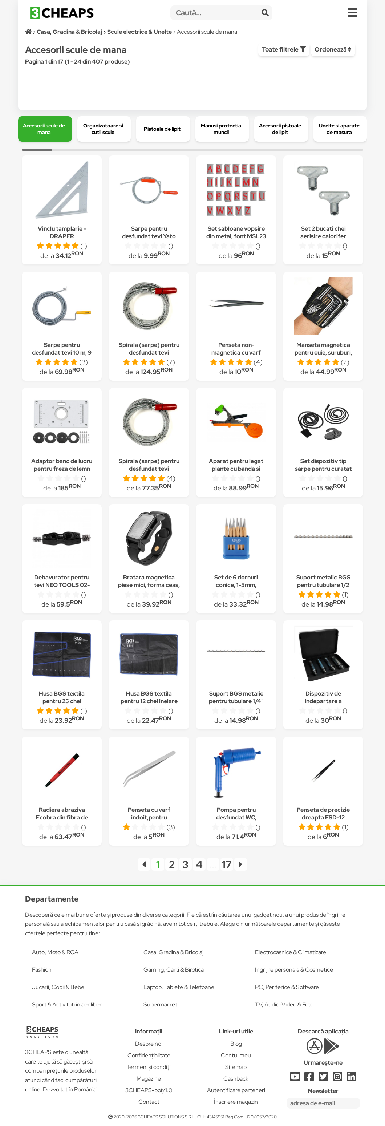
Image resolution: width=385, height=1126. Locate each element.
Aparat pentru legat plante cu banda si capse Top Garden (236, 468)
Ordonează (333, 49)
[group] (45, 129)
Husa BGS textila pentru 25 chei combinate (62, 701)
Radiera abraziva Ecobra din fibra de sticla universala (62, 817)
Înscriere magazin (236, 1102)
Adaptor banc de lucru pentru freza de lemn (61, 465)
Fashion (42, 969)
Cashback (235, 1078)
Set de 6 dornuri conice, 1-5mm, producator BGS (236, 585)
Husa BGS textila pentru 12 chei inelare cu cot (149, 701)
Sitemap (236, 1067)
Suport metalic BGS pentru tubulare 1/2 (323, 581)
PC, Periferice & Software (287, 987)
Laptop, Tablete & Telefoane (178, 987)
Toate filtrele (284, 49)
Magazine (149, 1078)
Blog (236, 1044)
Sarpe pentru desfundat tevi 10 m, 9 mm (62, 352)
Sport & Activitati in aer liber (67, 1004)
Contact (148, 1102)
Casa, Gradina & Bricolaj (173, 952)
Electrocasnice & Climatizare (290, 952)
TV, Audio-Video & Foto (284, 1004)
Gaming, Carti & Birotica (173, 969)
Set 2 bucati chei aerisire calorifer (323, 232)
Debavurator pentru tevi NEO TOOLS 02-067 (62, 585)
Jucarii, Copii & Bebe (58, 987)
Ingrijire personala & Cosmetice (294, 969)
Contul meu (236, 1055)
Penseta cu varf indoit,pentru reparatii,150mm (148, 817)
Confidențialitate (148, 1055)
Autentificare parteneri (236, 1090)
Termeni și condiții (148, 1067)
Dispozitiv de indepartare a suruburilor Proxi (323, 701)
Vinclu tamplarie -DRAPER (62, 232)
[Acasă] (29, 32)
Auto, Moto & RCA (55, 952)
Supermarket (160, 1004)
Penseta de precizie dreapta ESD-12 (323, 813)
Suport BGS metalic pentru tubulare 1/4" (236, 697)
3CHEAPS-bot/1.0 (149, 1090)
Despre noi (148, 1044)
